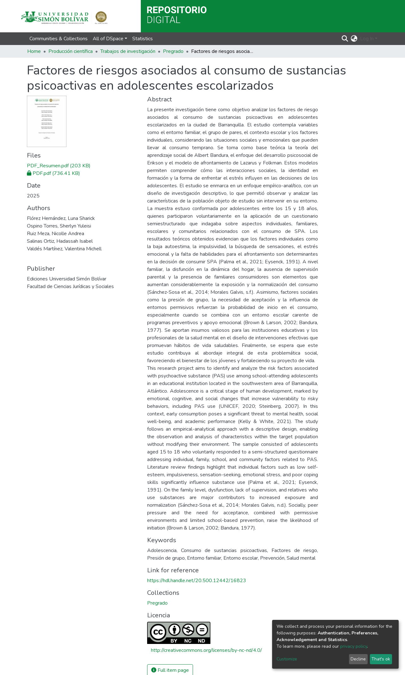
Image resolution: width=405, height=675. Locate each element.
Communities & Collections (58, 38)
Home (34, 51)
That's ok (380, 659)
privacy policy (353, 646)
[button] (354, 38)
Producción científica (70, 51)
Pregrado (173, 51)
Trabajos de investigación (127, 51)
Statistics (142, 38)
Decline (358, 659)
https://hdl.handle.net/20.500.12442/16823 (196, 580)
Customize (287, 659)
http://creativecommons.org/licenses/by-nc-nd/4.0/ (206, 650)
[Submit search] (345, 38)
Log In (367, 38)
